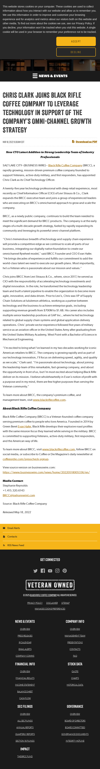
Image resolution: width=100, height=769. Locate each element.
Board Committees (75, 727)
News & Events (50, 75)
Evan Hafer (24, 426)
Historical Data (75, 685)
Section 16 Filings (24, 741)
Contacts (12, 536)
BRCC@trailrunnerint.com (19, 495)
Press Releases (25, 636)
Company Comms (25, 656)
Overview (25, 629)
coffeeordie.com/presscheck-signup (25, 459)
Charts (75, 678)
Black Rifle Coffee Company (65, 165)
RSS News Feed (15, 545)
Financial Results (25, 678)
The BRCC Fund (25, 756)
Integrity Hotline (75, 741)
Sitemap (65, 603)
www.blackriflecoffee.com (49, 399)
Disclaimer (52, 603)
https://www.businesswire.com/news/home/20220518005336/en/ (46, 472)
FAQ (75, 656)
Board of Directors (75, 721)
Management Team (75, 636)
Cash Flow (25, 698)
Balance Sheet (25, 692)
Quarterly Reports (25, 734)
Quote (75, 671)
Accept (76, 41)
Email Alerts (13, 528)
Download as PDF (84, 141)
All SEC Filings (25, 721)
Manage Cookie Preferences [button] (50, 609)
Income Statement (25, 685)
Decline (76, 52)
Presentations (75, 642)
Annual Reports (25, 727)
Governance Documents (75, 734)
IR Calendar (25, 642)
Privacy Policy (35, 603)
